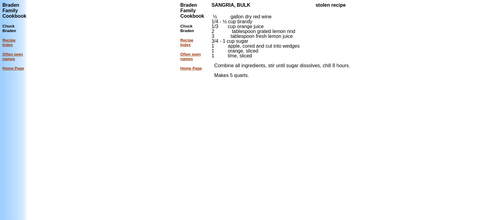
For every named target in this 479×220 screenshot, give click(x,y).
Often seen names (12, 56)
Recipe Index (9, 42)
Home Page (13, 68)
